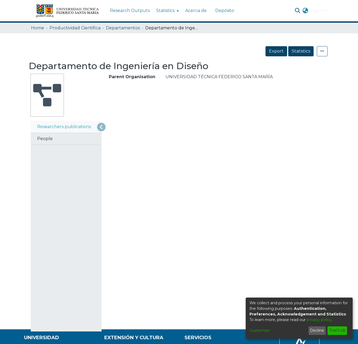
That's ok (337, 330)
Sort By (125, 167)
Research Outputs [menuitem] (130, 10)
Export (276, 51)
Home (37, 27)
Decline (317, 330)
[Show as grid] (128, 130)
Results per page (130, 199)
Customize (259, 330)
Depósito (224, 10)
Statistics (301, 51)
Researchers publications (64, 126)
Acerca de (196, 10)
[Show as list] (117, 130)
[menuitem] (167, 10)
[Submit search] (297, 10)
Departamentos (123, 27)
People (45, 138)
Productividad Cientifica (75, 27)
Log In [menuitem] (317, 10)
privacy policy (319, 319)
